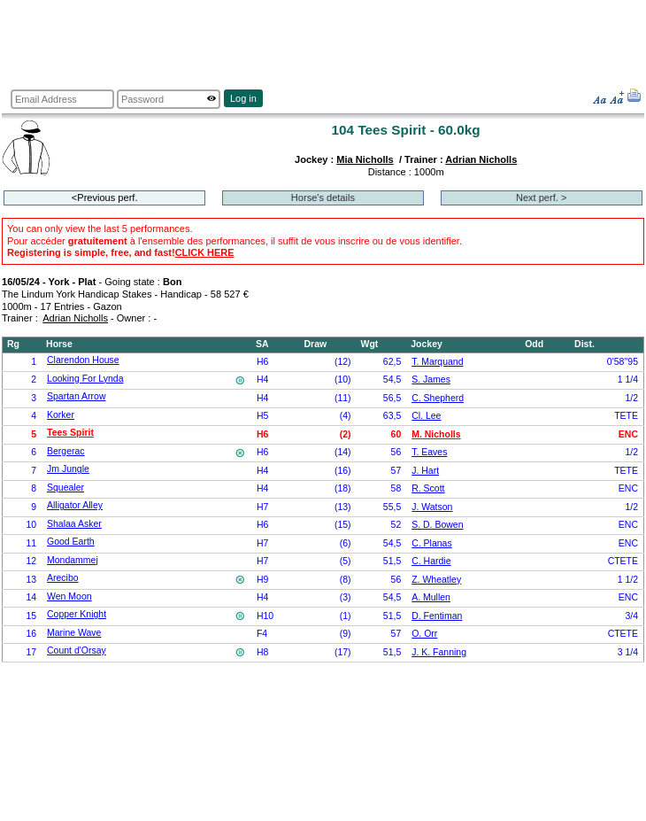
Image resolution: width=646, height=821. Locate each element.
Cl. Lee (426, 416)
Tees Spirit (70, 433)
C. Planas (431, 543)
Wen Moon (69, 596)
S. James (430, 379)
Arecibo (63, 578)
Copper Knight (76, 614)
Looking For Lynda (85, 378)
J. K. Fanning (438, 652)
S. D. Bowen (437, 525)
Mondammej (72, 560)
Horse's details (323, 197)
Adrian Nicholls (481, 159)
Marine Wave (74, 633)
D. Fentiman (436, 616)
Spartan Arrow (76, 396)
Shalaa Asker (74, 524)
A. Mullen (430, 597)
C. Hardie (430, 561)
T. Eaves (429, 452)
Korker (60, 415)
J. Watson (431, 507)
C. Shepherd (437, 398)
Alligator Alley (75, 505)
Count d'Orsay (76, 650)
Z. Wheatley (436, 580)
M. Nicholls (435, 434)
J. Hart (425, 471)
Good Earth (71, 541)
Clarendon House (83, 360)
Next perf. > (541, 197)
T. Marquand (437, 362)
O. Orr (424, 634)
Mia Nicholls (364, 159)
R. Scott (427, 488)
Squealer (65, 487)
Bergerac (66, 451)
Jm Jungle (68, 469)
